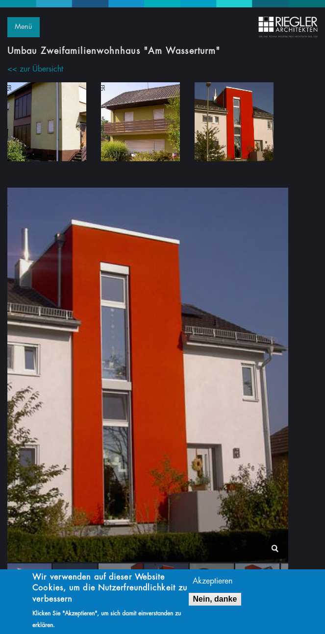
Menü (23, 26)
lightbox (274, 548)
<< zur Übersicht (35, 69)
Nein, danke (215, 601)
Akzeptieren (212, 583)
